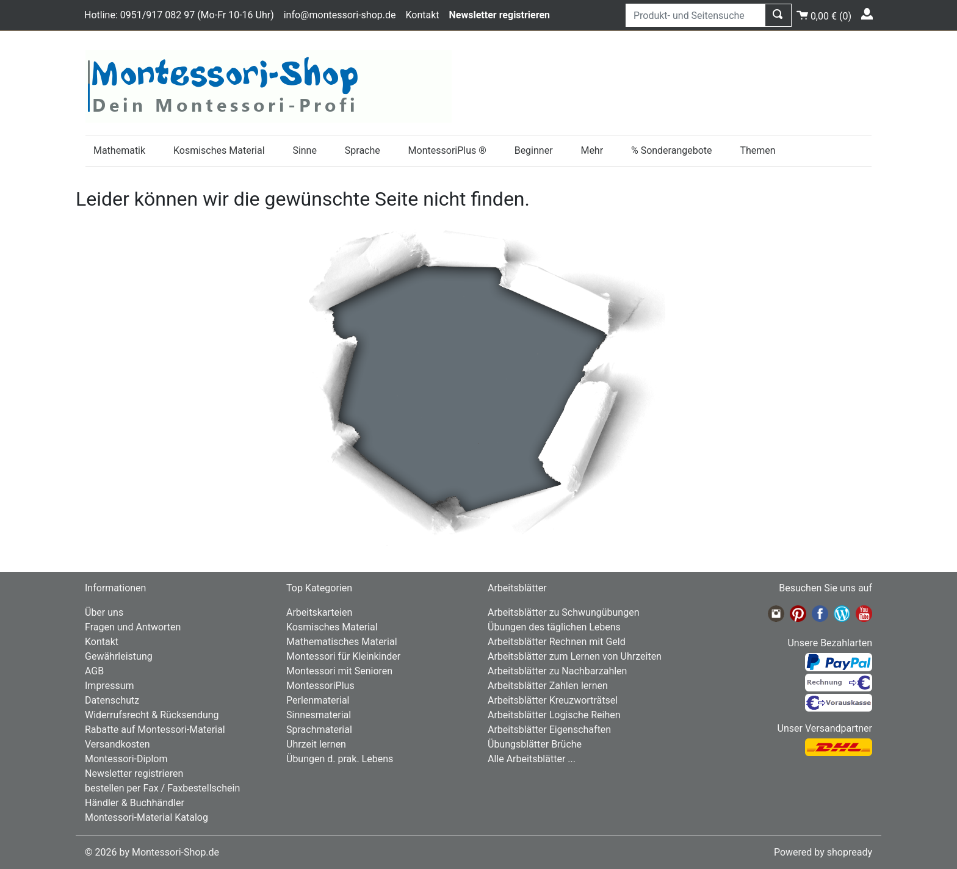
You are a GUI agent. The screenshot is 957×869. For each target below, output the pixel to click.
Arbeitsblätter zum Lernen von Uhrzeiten (575, 656)
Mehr (591, 150)
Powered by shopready (823, 852)
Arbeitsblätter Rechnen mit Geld (557, 641)
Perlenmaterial (317, 700)
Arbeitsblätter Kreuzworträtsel (553, 700)
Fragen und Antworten (133, 627)
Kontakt (422, 15)
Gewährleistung (119, 656)
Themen (757, 150)
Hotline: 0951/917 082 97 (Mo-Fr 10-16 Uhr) (179, 15)
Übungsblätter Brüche (535, 744)
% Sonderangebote (671, 150)
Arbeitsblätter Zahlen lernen (548, 685)
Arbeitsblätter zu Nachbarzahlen (557, 671)
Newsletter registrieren (134, 773)
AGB (94, 671)
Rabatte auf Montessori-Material (155, 729)
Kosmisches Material (219, 150)
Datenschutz (112, 700)
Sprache (362, 150)
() (823, 14)
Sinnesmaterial (318, 715)
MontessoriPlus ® (447, 150)
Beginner (534, 150)
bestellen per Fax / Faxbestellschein (162, 788)
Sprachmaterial (319, 729)
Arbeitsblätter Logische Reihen (554, 715)
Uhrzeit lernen (316, 744)
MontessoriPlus (320, 685)
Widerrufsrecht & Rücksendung (152, 715)
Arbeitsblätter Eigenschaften (549, 729)
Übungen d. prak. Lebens (339, 759)
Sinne (304, 150)
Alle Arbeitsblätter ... (532, 759)
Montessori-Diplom (126, 759)
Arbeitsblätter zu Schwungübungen (563, 612)
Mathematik (119, 150)
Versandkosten (117, 744)
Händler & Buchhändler (134, 803)
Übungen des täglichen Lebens (554, 627)
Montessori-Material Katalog (146, 817)
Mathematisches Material (341, 641)
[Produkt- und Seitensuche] (695, 15)
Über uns (104, 612)
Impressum (109, 685)
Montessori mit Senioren (339, 671)
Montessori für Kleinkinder (343, 656)
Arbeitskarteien (319, 612)
